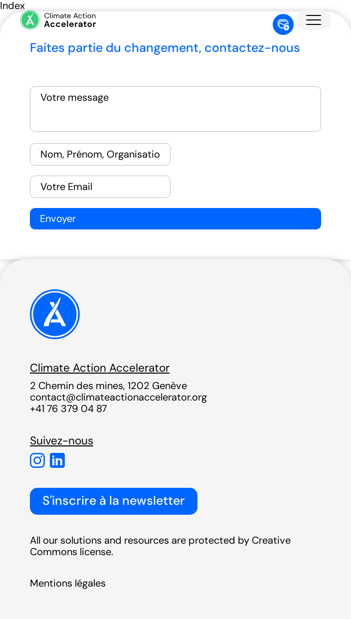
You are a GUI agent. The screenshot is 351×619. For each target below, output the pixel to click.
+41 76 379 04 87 (68, 408)
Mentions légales (68, 583)
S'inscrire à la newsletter (113, 500)
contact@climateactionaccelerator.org (118, 397)
